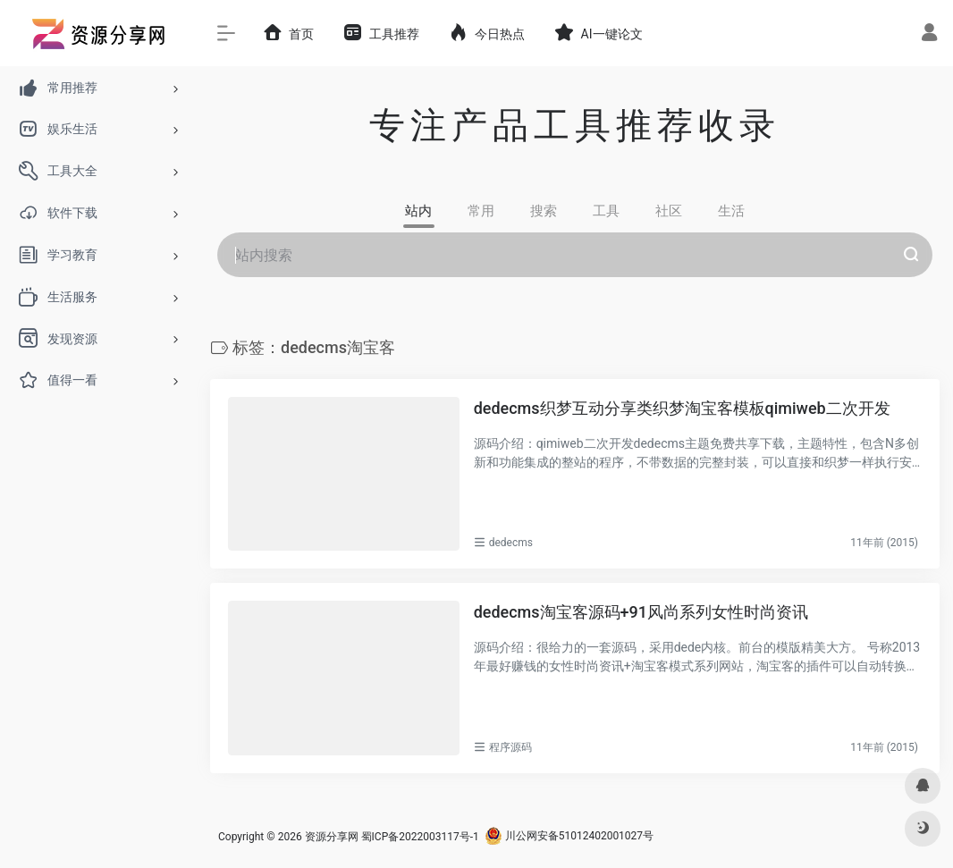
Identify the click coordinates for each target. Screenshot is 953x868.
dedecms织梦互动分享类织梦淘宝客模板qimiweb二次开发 (682, 407)
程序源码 (510, 746)
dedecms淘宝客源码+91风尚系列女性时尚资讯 (641, 612)
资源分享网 (331, 836)
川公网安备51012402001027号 (569, 836)
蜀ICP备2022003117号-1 (420, 836)
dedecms (511, 542)
